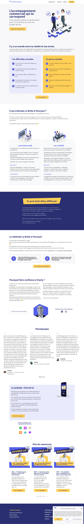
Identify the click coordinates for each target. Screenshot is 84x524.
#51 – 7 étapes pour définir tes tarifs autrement (19, 473)
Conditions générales (14, 517)
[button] (81, 508)
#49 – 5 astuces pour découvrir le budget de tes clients (41, 473)
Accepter (58, 519)
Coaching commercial (51, 510)
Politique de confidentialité (15, 512)
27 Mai (49, 447)
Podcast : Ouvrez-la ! (50, 516)
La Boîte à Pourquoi (17, 2)
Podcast (65, 1)
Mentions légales (13, 515)
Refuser (67, 519)
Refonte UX (48, 512)
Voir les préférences (77, 519)
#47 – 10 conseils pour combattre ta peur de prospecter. (63, 473)
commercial (51, 250)
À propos (59, 1)
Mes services (52, 1)
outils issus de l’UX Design (65, 250)
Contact (71, 1)
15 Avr (72, 447)
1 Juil (27, 447)
